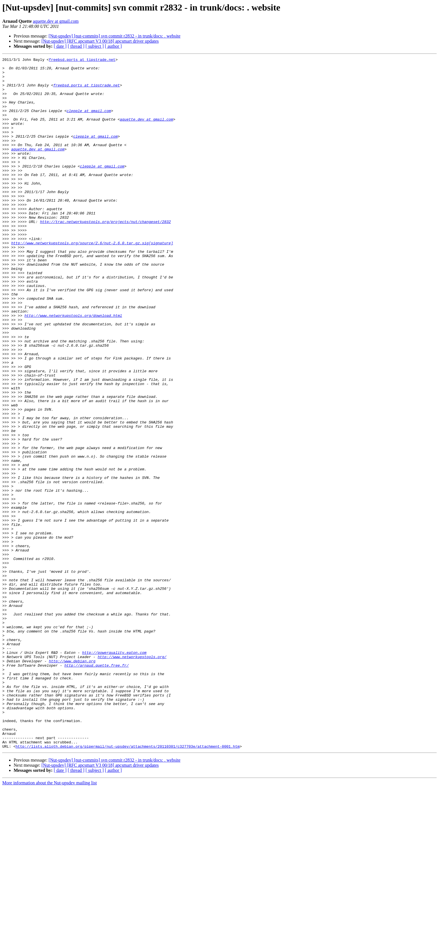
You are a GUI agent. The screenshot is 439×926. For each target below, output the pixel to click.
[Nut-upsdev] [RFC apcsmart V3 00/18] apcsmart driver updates (100, 41)
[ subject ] (95, 46)
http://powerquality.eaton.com (114, 771)
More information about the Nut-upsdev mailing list (49, 921)
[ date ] (60, 46)
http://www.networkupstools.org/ (132, 777)
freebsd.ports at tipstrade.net (82, 60)
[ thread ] (76, 46)
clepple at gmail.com (89, 121)
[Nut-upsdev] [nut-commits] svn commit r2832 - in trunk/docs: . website (115, 36)
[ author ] (113, 46)
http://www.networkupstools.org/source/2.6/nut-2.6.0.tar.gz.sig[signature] (92, 280)
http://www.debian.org (72, 782)
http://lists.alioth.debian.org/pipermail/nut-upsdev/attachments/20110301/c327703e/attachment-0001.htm (128, 884)
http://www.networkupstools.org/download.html (73, 367)
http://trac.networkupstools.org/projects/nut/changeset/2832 (105, 254)
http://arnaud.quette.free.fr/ (96, 787)
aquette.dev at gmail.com (56, 21)
